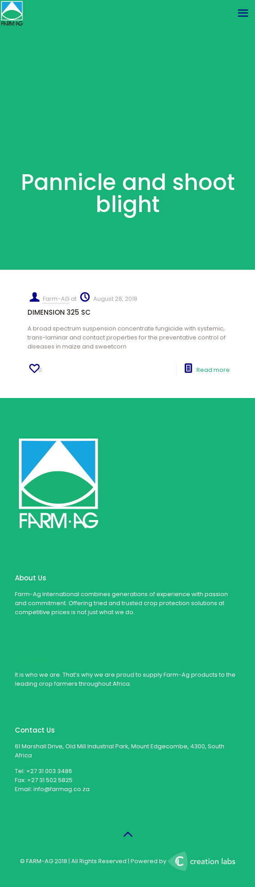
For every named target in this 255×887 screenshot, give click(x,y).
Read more (213, 370)
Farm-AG (56, 298)
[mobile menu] (242, 13)
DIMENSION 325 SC (59, 312)
